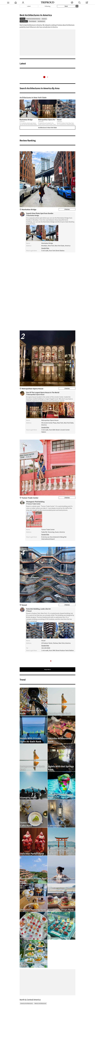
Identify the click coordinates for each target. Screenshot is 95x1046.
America (44, 19)
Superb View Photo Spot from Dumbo (50, 214)
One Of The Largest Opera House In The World (50, 393)
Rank (66, 6)
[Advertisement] (47, 43)
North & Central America (33, 19)
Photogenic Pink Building (50, 503)
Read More (47, 669)
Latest (29, 6)
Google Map (45, 248)
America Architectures (26, 1003)
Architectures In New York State (47, 127)
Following (47, 6)
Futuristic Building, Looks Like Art (50, 610)
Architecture (41, 21)
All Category (23, 21)
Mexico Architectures (40, 1003)
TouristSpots (32, 21)
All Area (22, 19)
